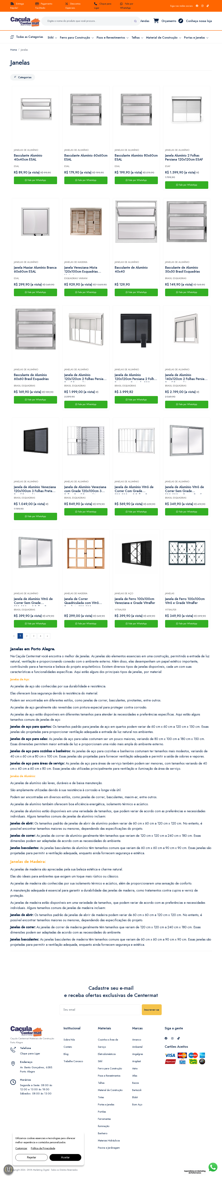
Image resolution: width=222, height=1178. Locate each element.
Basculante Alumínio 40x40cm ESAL (28, 158)
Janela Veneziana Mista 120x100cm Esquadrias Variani (81, 270)
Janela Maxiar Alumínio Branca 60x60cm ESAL (35, 270)
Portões (102, 1111)
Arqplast (136, 1061)
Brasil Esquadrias (175, 278)
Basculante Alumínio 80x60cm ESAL (136, 158)
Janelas (24, 50)
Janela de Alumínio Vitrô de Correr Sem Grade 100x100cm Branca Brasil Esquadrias (184, 489)
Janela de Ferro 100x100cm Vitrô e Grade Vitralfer (185, 601)
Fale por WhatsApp (35, 180)
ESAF (167, 166)
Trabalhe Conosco (73, 1061)
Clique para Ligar (30, 1053)
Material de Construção (110, 1090)
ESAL (16, 166)
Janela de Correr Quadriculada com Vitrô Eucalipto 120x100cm (81, 601)
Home (13, 50)
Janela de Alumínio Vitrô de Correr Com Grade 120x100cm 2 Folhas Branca (135, 489)
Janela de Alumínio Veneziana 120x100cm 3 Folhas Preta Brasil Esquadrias (35, 489)
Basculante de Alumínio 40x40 (131, 270)
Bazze (135, 1083)
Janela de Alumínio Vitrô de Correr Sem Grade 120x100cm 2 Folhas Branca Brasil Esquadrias (34, 601)
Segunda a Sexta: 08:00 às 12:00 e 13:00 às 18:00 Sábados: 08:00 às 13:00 (36, 1089)
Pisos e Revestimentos (109, 1075)
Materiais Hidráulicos (109, 1140)
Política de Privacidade (43, 1148)
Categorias (22, 77)
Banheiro (102, 1133)
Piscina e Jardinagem (109, 1148)
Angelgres (137, 1054)
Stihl (100, 1061)
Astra (134, 1068)
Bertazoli (136, 1090)
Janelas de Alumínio (26, 150)
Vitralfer (120, 609)
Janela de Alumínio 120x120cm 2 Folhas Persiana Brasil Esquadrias (85, 377)
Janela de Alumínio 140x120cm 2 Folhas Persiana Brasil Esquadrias (186, 377)
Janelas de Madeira (75, 262)
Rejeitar (31, 1157)
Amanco (136, 1039)
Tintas (101, 1097)
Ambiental (137, 1047)
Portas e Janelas (106, 1104)
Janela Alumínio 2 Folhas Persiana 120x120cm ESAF (184, 158)
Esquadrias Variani (75, 278)
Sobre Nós (69, 1039)
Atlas (134, 1075)
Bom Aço (137, 1104)
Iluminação (103, 1126)
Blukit (135, 1097)
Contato (68, 1047)
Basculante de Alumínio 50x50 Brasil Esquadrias (182, 270)
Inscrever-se (151, 1010)
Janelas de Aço (124, 593)
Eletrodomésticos (107, 1054)
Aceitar (65, 1157)
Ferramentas (104, 1119)
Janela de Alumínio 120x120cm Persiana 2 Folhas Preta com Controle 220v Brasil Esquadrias (136, 377)
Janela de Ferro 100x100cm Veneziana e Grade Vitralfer (135, 601)
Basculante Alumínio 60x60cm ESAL (85, 158)
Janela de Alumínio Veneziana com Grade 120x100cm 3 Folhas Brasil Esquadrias (85, 489)
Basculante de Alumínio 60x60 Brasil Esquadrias (31, 377)
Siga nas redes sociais (181, 6)
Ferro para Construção (110, 1068)
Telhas (101, 1083)
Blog (66, 1054)
